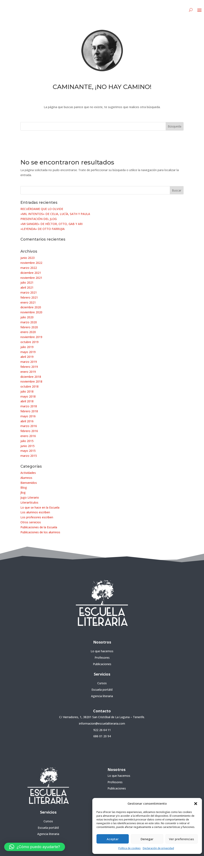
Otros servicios (30, 522)
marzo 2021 (28, 292)
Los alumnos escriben (35, 512)
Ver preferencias (181, 839)
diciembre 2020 (30, 307)
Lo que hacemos (102, 651)
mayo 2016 (28, 416)
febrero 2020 (29, 327)
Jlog (23, 492)
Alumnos (26, 478)
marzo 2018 (28, 406)
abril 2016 (27, 421)
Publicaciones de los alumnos (40, 532)
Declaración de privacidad (158, 848)
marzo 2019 (28, 362)
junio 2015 (27, 446)
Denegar (147, 839)
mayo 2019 (28, 352)
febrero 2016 (29, 431)
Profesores (102, 658)
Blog (23, 487)
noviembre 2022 (31, 263)
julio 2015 (27, 441)
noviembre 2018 (31, 381)
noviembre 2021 (31, 278)
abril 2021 (27, 287)
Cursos (102, 683)
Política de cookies (129, 848)
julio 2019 (27, 347)
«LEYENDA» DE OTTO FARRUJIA (42, 229)
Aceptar (113, 839)
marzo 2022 (28, 268)
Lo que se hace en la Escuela (39, 507)
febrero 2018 (29, 411)
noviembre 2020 (31, 312)
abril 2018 (27, 401)
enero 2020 (28, 332)
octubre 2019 (29, 342)
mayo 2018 (28, 396)
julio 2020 (27, 317)
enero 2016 (28, 436)
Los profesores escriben (36, 517)
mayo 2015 (28, 451)
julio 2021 (27, 282)
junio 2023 (27, 258)
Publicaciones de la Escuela (38, 527)
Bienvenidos (28, 483)
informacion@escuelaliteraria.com (102, 723)
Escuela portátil (102, 690)
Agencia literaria (102, 696)
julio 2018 (27, 391)
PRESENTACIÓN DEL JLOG (38, 219)
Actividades (28, 473)
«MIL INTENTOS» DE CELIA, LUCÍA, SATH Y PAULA (55, 214)
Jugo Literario (29, 497)
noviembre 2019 (31, 337)
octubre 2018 (29, 386)
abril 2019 (27, 357)
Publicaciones (102, 664)
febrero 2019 (29, 367)
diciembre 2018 (30, 377)
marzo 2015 (28, 456)
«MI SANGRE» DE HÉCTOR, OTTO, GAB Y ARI (51, 224)
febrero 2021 (29, 297)
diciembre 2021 (30, 273)
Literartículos (29, 502)
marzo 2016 (28, 426)
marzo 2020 (28, 322)
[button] (196, 804)
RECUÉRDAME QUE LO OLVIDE (41, 209)
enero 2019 (28, 372)
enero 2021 (28, 302)
